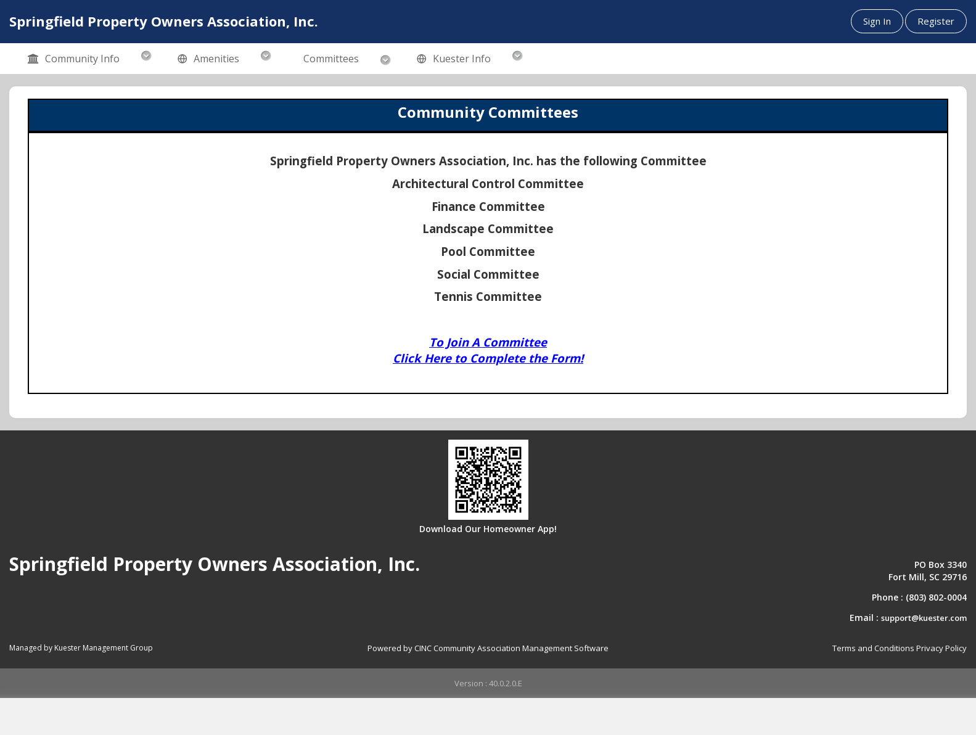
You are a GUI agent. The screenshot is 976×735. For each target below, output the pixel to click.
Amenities (208, 59)
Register (935, 21)
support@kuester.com (924, 617)
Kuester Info (454, 59)
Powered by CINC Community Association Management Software (488, 648)
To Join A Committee (488, 342)
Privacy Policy (941, 648)
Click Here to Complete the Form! (488, 358)
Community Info (74, 59)
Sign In (877, 21)
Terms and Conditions (873, 648)
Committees (331, 58)
